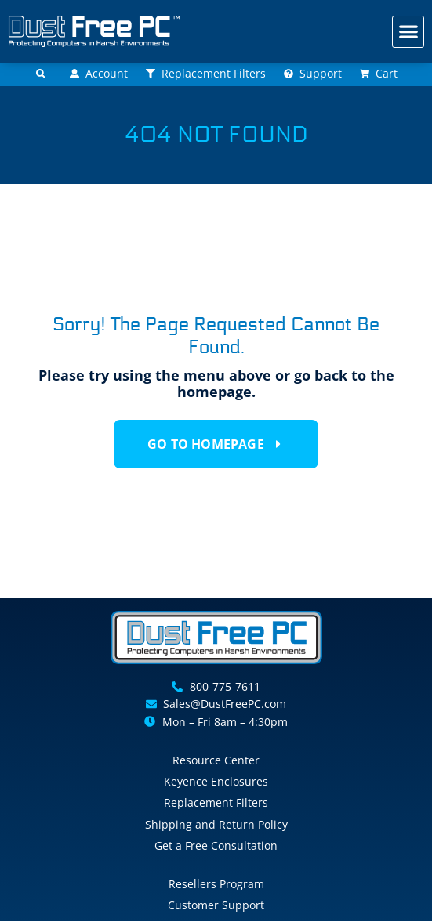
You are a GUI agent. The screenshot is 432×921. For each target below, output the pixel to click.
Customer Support (216, 905)
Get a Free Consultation (216, 845)
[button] (408, 32)
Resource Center (216, 760)
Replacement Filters (216, 802)
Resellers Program (216, 883)
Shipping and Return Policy (216, 824)
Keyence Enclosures (216, 781)
